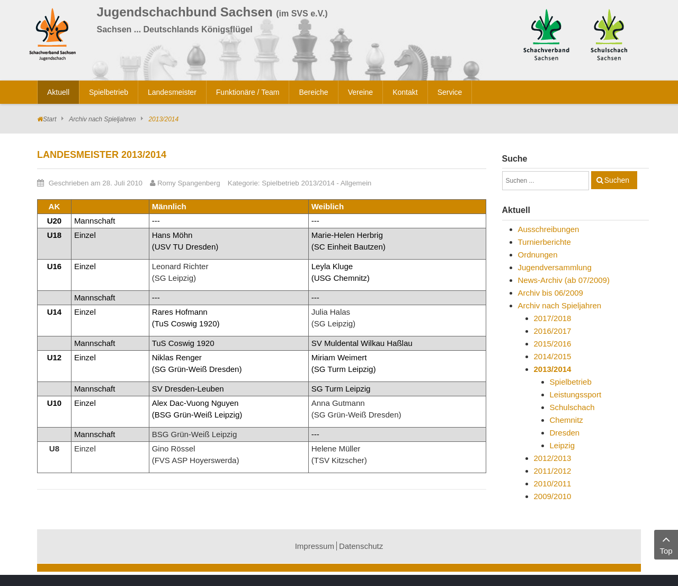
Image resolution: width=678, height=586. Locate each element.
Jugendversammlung (555, 267)
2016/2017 (553, 330)
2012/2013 (553, 458)
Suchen (616, 180)
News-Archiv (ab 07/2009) (564, 280)
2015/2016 (553, 343)
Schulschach (572, 407)
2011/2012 (553, 470)
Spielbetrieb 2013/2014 (298, 183)
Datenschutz (361, 546)
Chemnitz (566, 419)
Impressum (314, 546)
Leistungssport (576, 394)
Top (666, 543)
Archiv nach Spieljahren (102, 119)
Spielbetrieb (571, 381)
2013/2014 (553, 369)
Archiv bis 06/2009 (550, 292)
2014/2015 (553, 356)
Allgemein (356, 183)
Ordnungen (538, 254)
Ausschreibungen (548, 229)
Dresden (565, 432)
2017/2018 (553, 318)
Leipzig (562, 445)
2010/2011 (553, 483)
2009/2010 (553, 496)
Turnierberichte (544, 241)
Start (49, 119)
